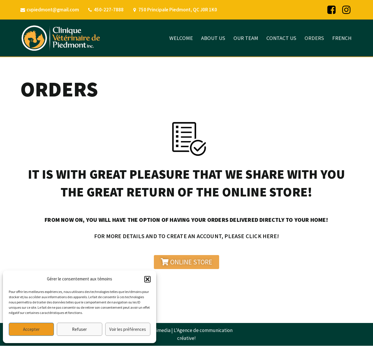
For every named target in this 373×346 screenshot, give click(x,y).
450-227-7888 (109, 9)
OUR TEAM (244, 38)
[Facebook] (331, 9)
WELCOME (179, 38)
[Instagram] (346, 9)
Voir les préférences (127, 329)
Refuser (79, 329)
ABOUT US (211, 38)
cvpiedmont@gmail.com (53, 9)
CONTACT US (280, 38)
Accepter (31, 329)
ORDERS (313, 38)
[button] (147, 279)
